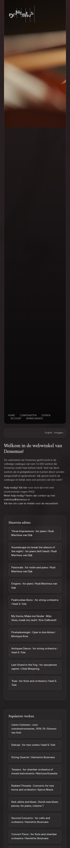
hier (25, 487)
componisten (28, 416)
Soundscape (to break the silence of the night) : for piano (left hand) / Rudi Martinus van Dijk (34, 551)
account (16, 419)
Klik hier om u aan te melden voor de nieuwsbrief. (31, 503)
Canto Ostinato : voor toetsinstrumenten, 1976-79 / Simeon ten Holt (33, 729)
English (48, 433)
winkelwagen (34, 419)
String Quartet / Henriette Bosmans (33, 757)
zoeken (46, 416)
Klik (21, 487)
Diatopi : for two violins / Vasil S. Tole (33, 745)
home (11, 416)
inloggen (58, 433)
